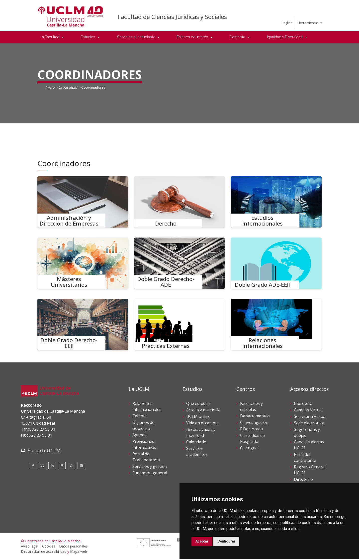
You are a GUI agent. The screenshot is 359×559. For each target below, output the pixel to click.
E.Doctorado (251, 429)
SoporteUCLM (44, 450)
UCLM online (198, 416)
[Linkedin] (52, 465)
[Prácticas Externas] (179, 324)
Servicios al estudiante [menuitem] (136, 37)
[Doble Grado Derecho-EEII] (83, 324)
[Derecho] (179, 202)
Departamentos (255, 416)
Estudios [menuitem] (88, 37)
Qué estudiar (198, 403)
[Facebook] (32, 465)
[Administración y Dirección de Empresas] (83, 202)
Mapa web (78, 551)
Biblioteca (303, 403)
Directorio (303, 479)
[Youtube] (71, 465)
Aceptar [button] (201, 541)
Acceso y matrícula (203, 410)
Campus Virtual (308, 410)
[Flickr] (81, 465)
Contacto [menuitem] (238, 37)
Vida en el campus (203, 423)
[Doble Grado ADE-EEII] (276, 263)
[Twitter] (42, 465)
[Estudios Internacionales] (276, 202)
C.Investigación (254, 422)
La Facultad (67, 87)
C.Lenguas (250, 448)
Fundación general (149, 473)
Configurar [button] (226, 541)
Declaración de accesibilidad (43, 551)
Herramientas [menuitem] (308, 22)
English (287, 22)
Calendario (196, 442)
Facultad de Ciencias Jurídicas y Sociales (172, 16)
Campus (140, 416)
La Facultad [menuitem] (50, 37)
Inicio (49, 87)
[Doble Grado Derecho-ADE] (179, 263)
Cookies (48, 546)
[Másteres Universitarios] (83, 263)
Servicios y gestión (149, 466)
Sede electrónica (309, 423)
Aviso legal (29, 546)
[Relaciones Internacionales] (276, 324)
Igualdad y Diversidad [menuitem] (285, 37)
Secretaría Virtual (310, 416)
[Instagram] (62, 465)
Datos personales (73, 546)
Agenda (139, 435)
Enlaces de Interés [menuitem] (193, 37)
